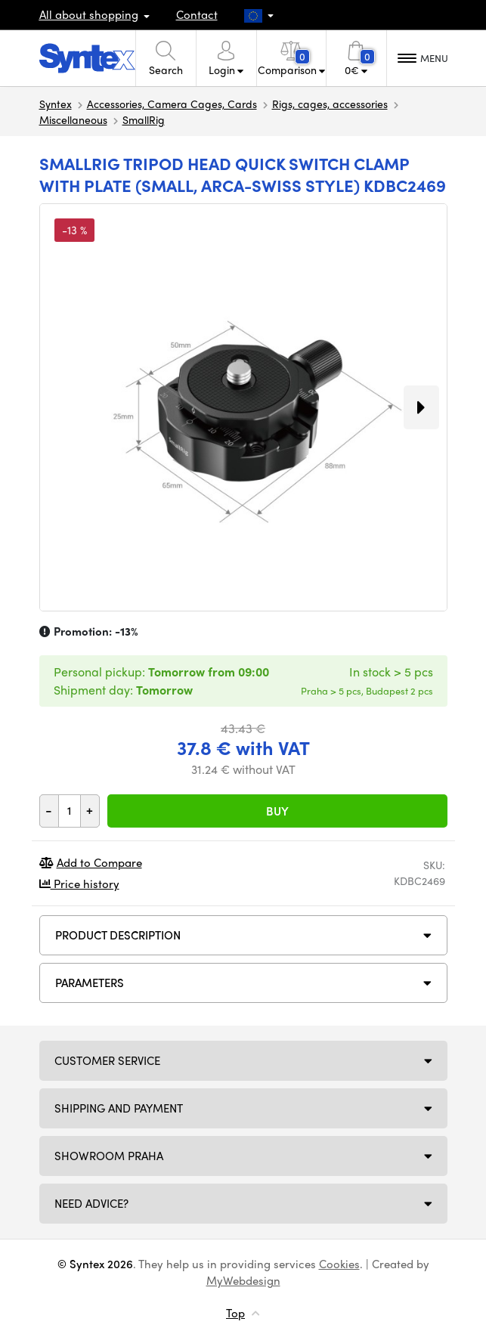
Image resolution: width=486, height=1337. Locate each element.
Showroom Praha (108, 1155)
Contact (197, 14)
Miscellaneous (73, 119)
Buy (277, 811)
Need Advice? (91, 1203)
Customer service (107, 1060)
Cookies (339, 1263)
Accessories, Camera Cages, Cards (172, 103)
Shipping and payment (118, 1108)
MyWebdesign (243, 1280)
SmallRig (143, 119)
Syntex (55, 103)
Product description (118, 935)
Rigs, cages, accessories (330, 103)
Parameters (89, 982)
